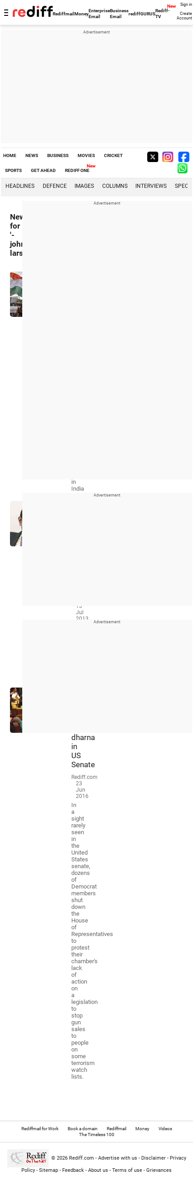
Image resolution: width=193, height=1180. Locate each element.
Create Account (184, 15)
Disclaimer (153, 1158)
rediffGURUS (142, 14)
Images (84, 186)
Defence (55, 186)
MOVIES (86, 155)
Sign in (186, 4)
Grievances (159, 1170)
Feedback (73, 1170)
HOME (9, 155)
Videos (165, 1129)
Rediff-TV (162, 13)
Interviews (151, 186)
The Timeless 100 (96, 1134)
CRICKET (113, 155)
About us (98, 1170)
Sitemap (48, 1170)
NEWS (31, 155)
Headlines (20, 186)
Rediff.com (81, 1158)
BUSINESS (58, 155)
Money (81, 14)
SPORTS (13, 170)
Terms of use (127, 1170)
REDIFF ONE (77, 170)
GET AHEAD (43, 170)
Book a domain (83, 1129)
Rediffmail (63, 14)
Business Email (119, 13)
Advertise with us (117, 1158)
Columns (115, 186)
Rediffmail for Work (40, 1129)
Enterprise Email (99, 13)
